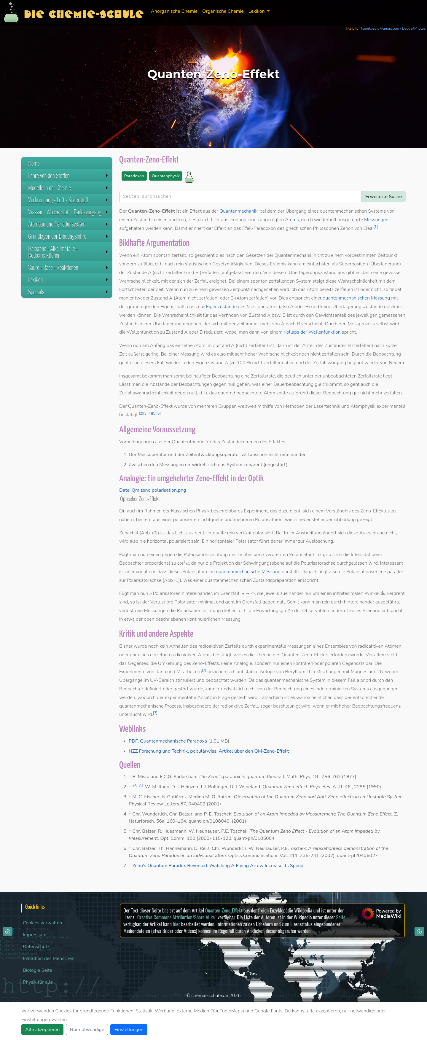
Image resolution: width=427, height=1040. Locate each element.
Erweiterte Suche (383, 196)
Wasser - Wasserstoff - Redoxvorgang (68, 211)
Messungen (376, 219)
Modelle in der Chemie (68, 187)
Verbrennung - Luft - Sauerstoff (68, 199)
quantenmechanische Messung (248, 571)
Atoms (292, 219)
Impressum (34, 934)
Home (34, 163)
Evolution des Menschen (48, 958)
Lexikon (68, 279)
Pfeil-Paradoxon (259, 228)
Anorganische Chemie (174, 11)
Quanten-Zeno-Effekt (224, 910)
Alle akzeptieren (42, 1029)
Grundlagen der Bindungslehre (68, 236)
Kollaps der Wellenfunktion (311, 332)
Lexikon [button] (257, 11)
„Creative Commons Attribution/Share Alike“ (176, 917)
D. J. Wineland (245, 786)
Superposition (353, 264)
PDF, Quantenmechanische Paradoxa (168, 741)
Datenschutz (36, 946)
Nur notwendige (87, 1029)
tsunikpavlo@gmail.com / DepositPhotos (393, 28)
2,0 (134, 785)
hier (176, 924)
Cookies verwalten (42, 923)
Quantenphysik (166, 176)
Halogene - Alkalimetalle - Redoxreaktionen (68, 251)
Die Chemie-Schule (84, 12)
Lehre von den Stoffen (68, 175)
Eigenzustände (221, 306)
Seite (340, 917)
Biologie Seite (37, 970)
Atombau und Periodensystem (68, 223)
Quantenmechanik (238, 211)
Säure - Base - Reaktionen (68, 267)
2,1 (141, 785)
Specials (68, 291)
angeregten (272, 219)
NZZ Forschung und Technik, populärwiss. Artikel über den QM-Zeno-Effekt (209, 751)
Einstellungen (128, 1029)
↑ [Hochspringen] (130, 776)
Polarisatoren (269, 519)
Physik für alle (38, 982)
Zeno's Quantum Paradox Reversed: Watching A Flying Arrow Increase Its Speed (217, 865)
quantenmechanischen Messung (356, 298)
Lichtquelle (212, 519)
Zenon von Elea (356, 228)
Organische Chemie (223, 11)
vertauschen (254, 454)
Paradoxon (134, 176)
